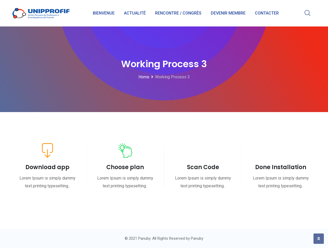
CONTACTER (267, 13)
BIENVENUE (104, 13)
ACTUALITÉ (135, 13)
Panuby (197, 238)
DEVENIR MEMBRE (228, 13)
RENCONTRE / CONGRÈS (178, 13)
